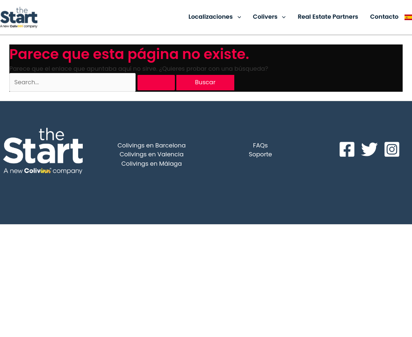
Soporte (260, 154)
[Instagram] (391, 149)
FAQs (260, 145)
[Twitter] (369, 149)
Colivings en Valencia (152, 154)
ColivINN (266, 238)
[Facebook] (347, 149)
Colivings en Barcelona (151, 145)
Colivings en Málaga (151, 164)
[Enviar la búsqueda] (156, 82)
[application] (237, 16)
